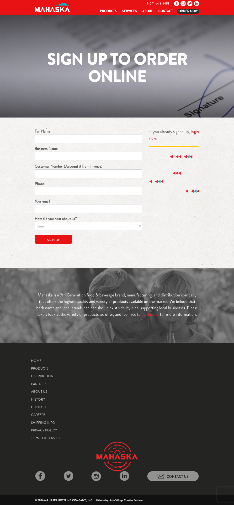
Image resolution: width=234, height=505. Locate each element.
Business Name (88, 153)
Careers (38, 414)
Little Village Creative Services (126, 500)
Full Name (88, 136)
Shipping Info (43, 422)
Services (129, 11)
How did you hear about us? (88, 223)
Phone (88, 188)
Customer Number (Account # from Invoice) (88, 171)
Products (108, 11)
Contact (165, 11)
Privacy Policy (44, 430)
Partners (39, 383)
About (147, 11)
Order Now (188, 11)
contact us (150, 314)
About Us (39, 391)
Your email (88, 206)
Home (36, 360)
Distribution (42, 376)
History (38, 399)
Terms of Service (46, 438)
